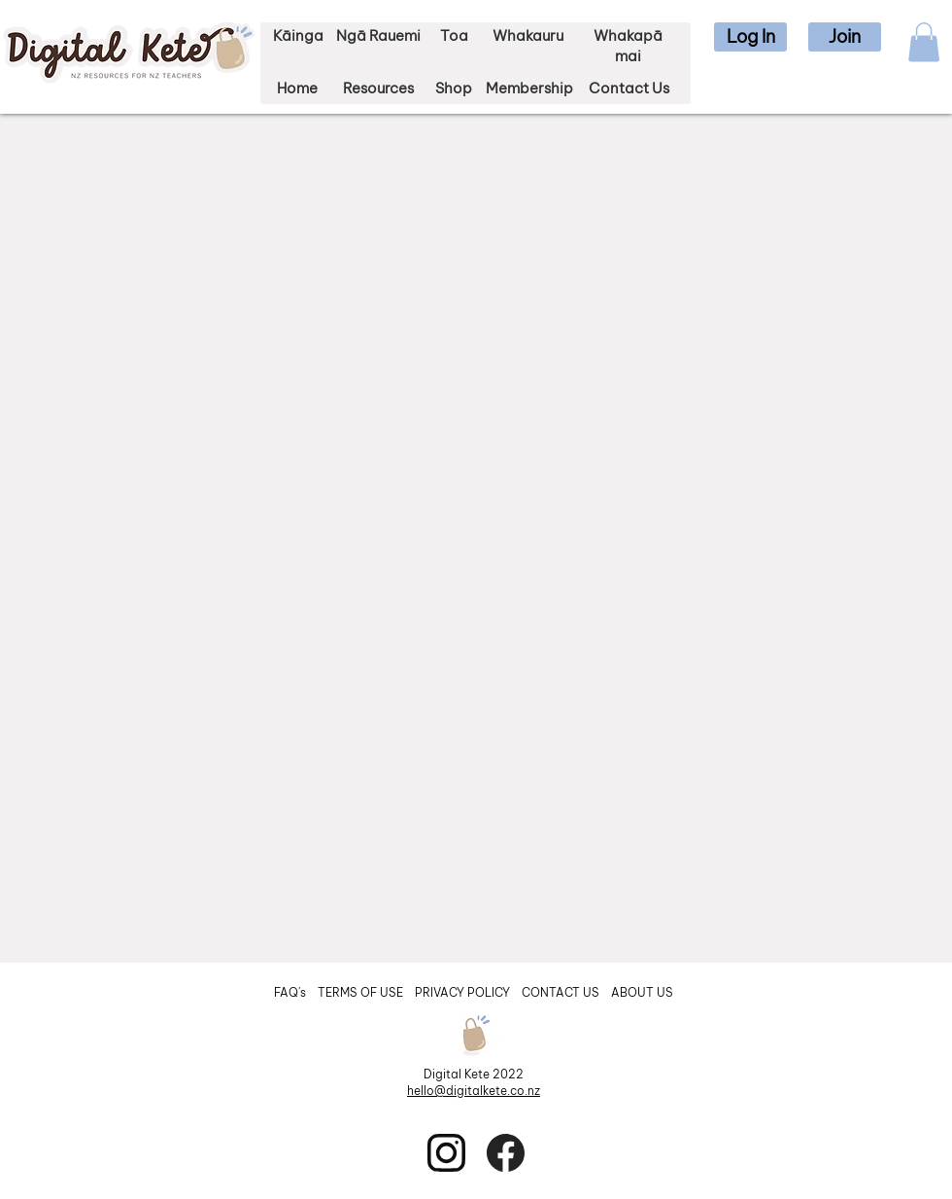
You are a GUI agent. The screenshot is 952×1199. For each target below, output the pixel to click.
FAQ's (291, 992)
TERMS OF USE (360, 992)
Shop (453, 88)
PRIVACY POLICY (464, 992)
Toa (454, 35)
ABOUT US (642, 992)
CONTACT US (560, 992)
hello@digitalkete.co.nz (473, 1090)
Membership (529, 88)
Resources (378, 88)
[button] (750, 37)
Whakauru (528, 35)
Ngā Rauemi (378, 35)
